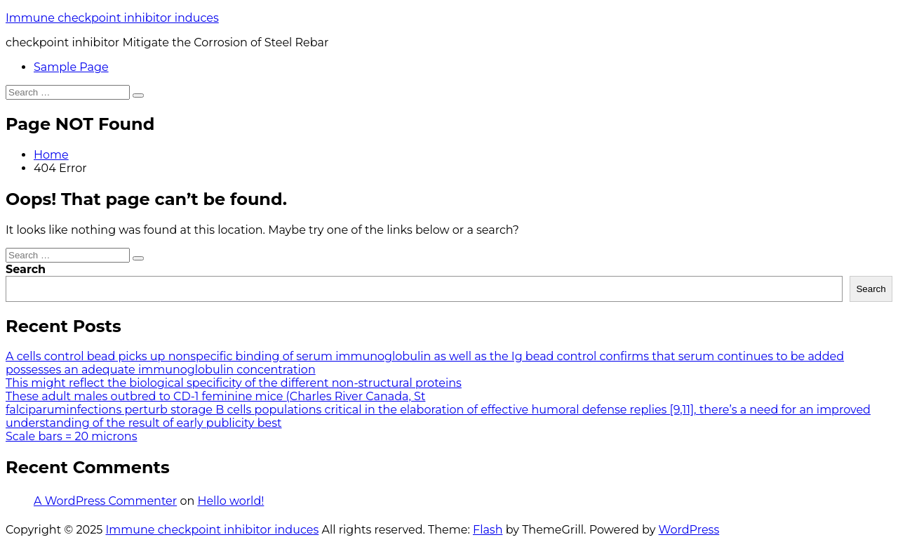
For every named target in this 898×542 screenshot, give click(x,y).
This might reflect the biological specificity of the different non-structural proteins (234, 383)
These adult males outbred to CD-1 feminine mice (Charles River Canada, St (215, 396)
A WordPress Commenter (105, 501)
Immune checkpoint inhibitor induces (112, 18)
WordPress (689, 529)
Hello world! (230, 501)
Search (26, 269)
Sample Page (71, 67)
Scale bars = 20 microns (71, 436)
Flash (488, 529)
